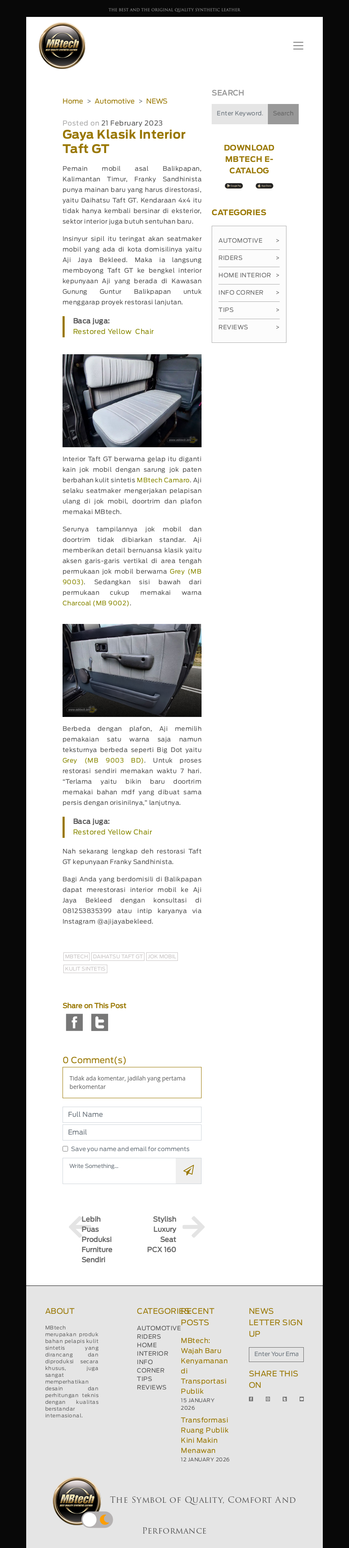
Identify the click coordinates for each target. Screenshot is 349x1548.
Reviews (249, 327)
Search (283, 114)
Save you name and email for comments (130, 1149)
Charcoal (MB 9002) (96, 603)
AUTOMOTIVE (159, 1329)
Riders (249, 258)
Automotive (115, 101)
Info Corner (249, 292)
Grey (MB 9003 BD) (103, 761)
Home (73, 101)
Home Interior (249, 275)
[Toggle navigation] (298, 45)
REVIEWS (152, 1388)
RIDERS (149, 1337)
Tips (249, 310)
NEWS (156, 101)
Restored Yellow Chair (113, 331)
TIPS (144, 1379)
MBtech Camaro (163, 480)
